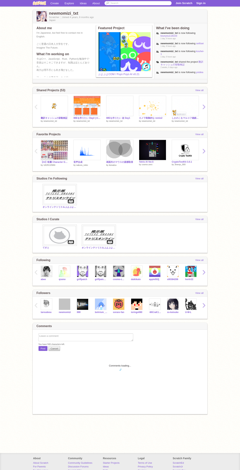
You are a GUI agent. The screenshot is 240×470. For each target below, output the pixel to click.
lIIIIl (79, 312)
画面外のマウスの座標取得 (119, 162)
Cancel (54, 348)
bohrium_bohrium (101, 312)
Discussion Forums (78, 466)
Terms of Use (145, 462)
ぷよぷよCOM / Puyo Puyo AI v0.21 (119, 74)
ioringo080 (136, 312)
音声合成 (77, 162)
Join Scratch (184, 3)
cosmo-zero (147, 164)
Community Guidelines (80, 462)
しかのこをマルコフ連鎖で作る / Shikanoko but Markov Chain (185, 118)
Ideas (83, 3)
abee (43, 279)
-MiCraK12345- (155, 312)
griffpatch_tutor (101, 279)
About (96, 3)
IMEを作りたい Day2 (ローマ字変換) (87, 118)
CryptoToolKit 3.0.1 (182, 162)
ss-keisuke (172, 312)
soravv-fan (118, 312)
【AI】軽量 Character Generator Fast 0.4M (54, 162)
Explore (69, 3)
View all (199, 90)
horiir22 (189, 279)
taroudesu (46, 312)
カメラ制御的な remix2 (150, 118)
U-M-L (188, 312)
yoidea (199, 72)
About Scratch (40, 462)
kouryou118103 (169, 35)
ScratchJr (178, 466)
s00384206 (172, 279)
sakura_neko (82, 165)
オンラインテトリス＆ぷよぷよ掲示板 (59, 207)
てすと (46, 247)
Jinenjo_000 (180, 164)
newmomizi (65, 312)
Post (43, 348)
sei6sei (200, 43)
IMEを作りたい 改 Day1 (118, 118)
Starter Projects (111, 462)
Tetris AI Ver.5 (146, 162)
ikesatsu (112, 165)
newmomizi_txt (50, 121)
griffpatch (82, 279)
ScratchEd (178, 462)
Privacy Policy (145, 466)
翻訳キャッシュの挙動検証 (182, 63)
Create (54, 3)
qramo (62, 279)
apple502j (154, 279)
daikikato (136, 279)
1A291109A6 (49, 165)
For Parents (39, 466)
